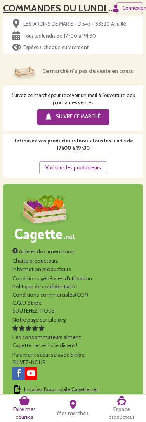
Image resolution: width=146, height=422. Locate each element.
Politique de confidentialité (44, 286)
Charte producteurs (35, 260)
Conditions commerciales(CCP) (50, 294)
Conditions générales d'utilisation (52, 278)
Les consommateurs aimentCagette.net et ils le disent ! (46, 337)
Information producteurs (41, 269)
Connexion (129, 8)
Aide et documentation (43, 251)
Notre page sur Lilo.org (39, 319)
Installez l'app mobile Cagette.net (61, 389)
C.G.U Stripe (27, 302)
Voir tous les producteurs (73, 168)
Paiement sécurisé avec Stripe (48, 354)
